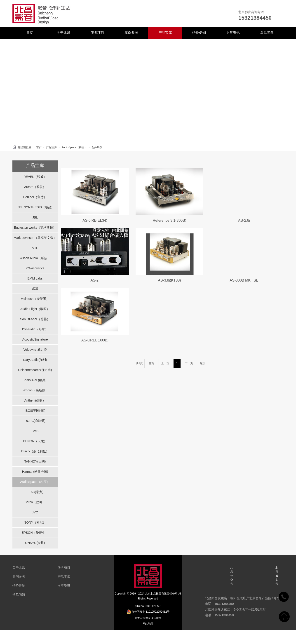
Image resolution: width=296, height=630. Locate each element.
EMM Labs (35, 278)
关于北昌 (63, 33)
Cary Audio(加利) (35, 360)
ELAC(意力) (35, 492)
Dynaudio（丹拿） (35, 329)
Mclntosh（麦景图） (35, 299)
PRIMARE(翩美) (34, 380)
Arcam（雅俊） (35, 187)
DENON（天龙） (35, 441)
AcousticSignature (35, 339)
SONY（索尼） (35, 522)
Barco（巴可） (35, 502)
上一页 (165, 363)
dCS (35, 288)
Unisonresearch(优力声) (35, 370)
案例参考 (131, 33)
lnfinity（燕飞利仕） (35, 451)
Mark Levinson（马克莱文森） (35, 238)
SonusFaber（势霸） (35, 319)
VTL (35, 248)
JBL (35, 217)
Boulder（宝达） (35, 197)
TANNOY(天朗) (35, 461)
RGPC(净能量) (35, 421)
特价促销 (199, 33)
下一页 (189, 363)
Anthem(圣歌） (35, 400)
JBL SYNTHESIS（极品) (35, 207)
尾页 (202, 363)
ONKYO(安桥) (35, 543)
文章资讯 (233, 33)
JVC (35, 512)
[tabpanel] (148, 91)
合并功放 (97, 147)
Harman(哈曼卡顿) (35, 471)
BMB (35, 431)
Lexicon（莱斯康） (35, 390)
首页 (29, 33)
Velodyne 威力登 (35, 349)
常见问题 (267, 33)
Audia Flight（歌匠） (35, 309)
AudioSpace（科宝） (74, 147)
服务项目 (97, 33)
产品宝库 (165, 33)
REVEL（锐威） (35, 177)
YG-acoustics (35, 268)
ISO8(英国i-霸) (35, 410)
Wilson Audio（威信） (35, 258)
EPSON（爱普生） (34, 532)
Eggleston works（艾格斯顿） (35, 227)
